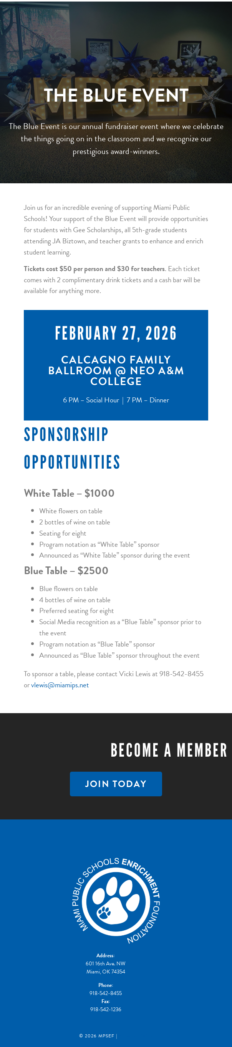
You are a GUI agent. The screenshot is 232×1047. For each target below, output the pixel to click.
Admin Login (136, 1035)
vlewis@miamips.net (60, 684)
